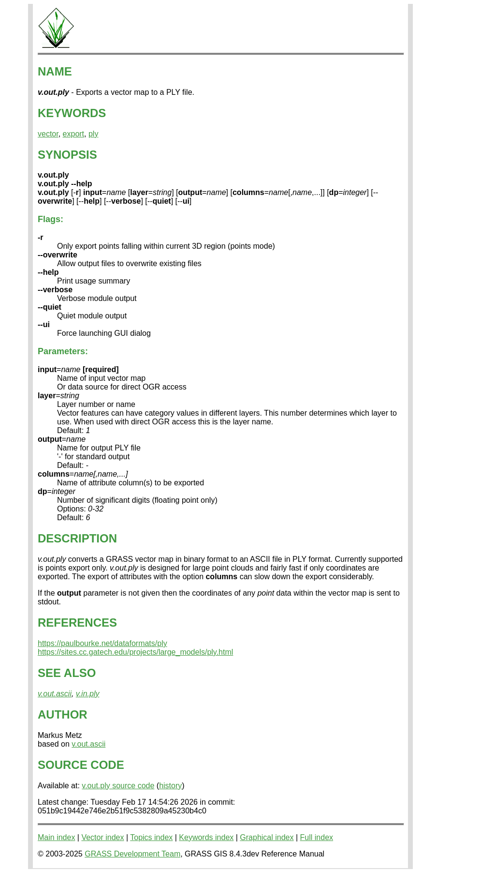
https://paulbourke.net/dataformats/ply (102, 643)
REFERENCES (77, 622)
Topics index (151, 837)
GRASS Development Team (132, 854)
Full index (316, 837)
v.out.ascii (55, 694)
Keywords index (206, 837)
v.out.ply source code (118, 785)
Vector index (102, 837)
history (170, 785)
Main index (56, 837)
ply (93, 134)
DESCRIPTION (77, 538)
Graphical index (266, 837)
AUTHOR (62, 714)
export (73, 134)
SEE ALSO (67, 672)
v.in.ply (88, 694)
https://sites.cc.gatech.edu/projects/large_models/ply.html (135, 652)
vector (48, 134)
